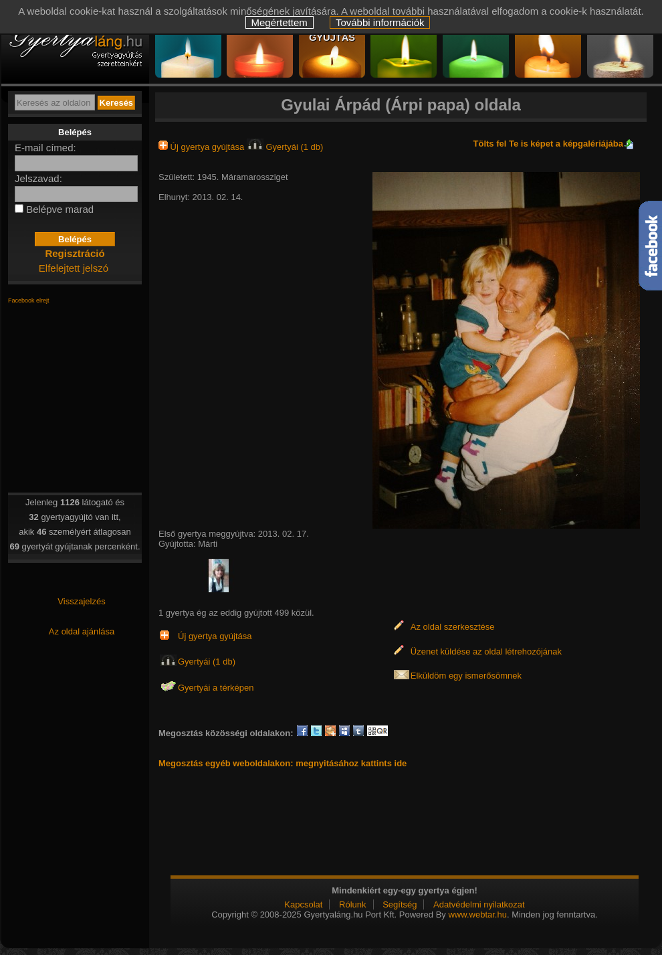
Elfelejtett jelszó (73, 268)
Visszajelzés (81, 601)
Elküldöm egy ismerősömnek (466, 676)
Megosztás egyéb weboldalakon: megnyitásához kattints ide (282, 763)
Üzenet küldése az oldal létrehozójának (486, 651)
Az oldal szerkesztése (453, 627)
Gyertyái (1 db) (285, 147)
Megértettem (279, 22)
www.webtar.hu (477, 914)
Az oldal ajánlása (81, 631)
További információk (380, 22)
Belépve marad (60, 209)
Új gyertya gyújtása (202, 147)
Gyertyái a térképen (215, 688)
